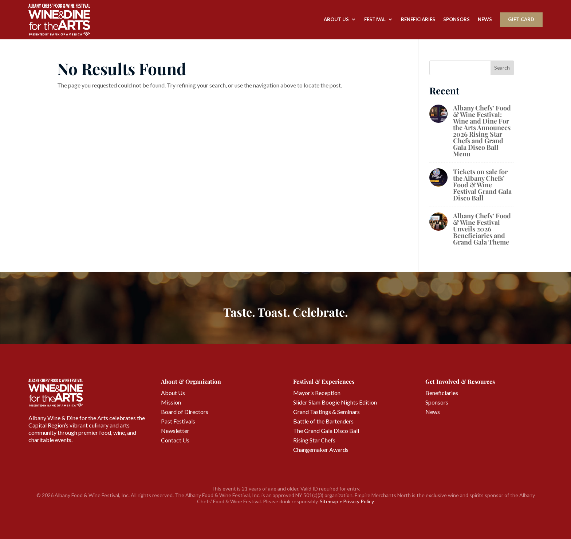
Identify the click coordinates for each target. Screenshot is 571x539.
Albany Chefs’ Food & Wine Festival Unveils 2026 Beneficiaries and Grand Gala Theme (482, 228)
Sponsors (456, 19)
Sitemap (329, 501)
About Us (336, 19)
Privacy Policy (358, 501)
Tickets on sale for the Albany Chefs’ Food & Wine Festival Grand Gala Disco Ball (482, 184)
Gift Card (521, 19)
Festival (375, 19)
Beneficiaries (418, 19)
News (485, 19)
